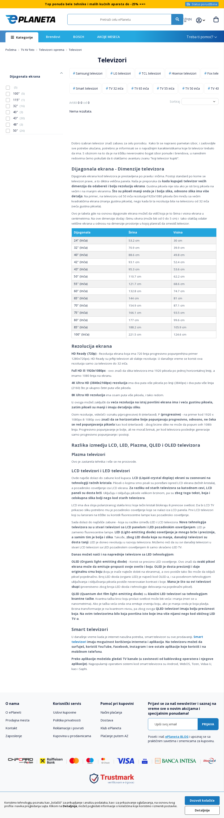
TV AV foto (28, 50)
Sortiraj (175, 101)
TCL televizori (151, 73)
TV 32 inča (116, 88)
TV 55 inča (167, 88)
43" (15, 111)
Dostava (106, 720)
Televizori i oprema (52, 50)
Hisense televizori (184, 73)
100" (15, 87)
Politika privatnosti (67, 720)
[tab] (27, 703)
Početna (11, 50)
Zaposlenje (13, 736)
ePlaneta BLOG (176, 736)
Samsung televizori (89, 73)
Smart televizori (87, 88)
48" (14, 118)
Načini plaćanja (111, 712)
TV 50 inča (192, 88)
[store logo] (30, 19)
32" (15, 99)
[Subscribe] (208, 724)
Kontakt (11, 728)
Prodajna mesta (17, 720)
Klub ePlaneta (110, 728)
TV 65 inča (141, 88)
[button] (192, 19)
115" (15, 93)
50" (15, 124)
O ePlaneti (13, 712)
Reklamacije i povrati (68, 728)
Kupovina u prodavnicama (72, 736)
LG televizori (122, 73)
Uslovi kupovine (64, 712)
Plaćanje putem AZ (114, 736)
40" (14, 105)
